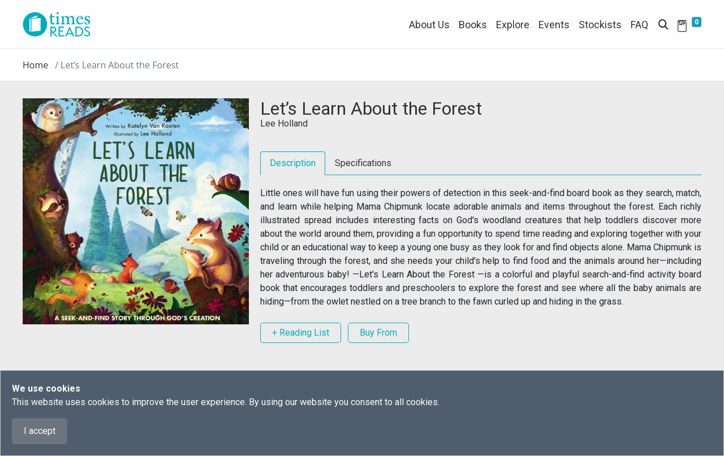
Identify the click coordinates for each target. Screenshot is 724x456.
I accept (39, 430)
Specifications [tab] (363, 163)
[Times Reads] (61, 24)
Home (35, 65)
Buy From (378, 332)
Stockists (600, 25)
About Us (429, 25)
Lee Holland (284, 123)
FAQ (639, 25)
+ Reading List (300, 332)
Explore (512, 25)
